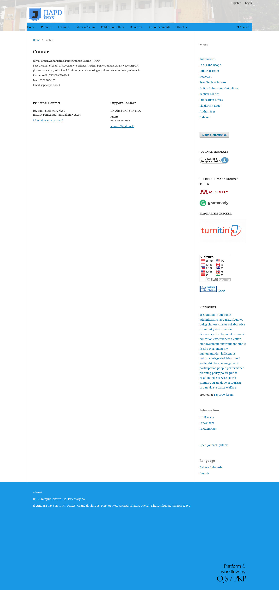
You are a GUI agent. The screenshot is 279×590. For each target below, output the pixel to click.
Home (31, 27)
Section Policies (209, 94)
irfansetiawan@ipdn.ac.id (48, 120)
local (217, 363)
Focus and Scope (210, 65)
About (180, 27)
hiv (226, 348)
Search (243, 27)
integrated (218, 358)
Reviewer (136, 27)
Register (236, 3)
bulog (203, 324)
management (229, 363)
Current (46, 27)
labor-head (233, 358)
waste (221, 387)
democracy (207, 334)
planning (205, 373)
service (222, 378)
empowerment (209, 344)
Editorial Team (85, 27)
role (214, 378)
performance (235, 368)
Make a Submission (214, 135)
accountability (209, 315)
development (223, 334)
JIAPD (221, 290)
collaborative (236, 324)
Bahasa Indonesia (211, 467)
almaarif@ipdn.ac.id (122, 126)
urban (204, 387)
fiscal (203, 348)
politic (224, 373)
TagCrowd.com (223, 394)
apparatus (226, 319)
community (207, 329)
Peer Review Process (213, 82)
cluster (222, 324)
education (206, 339)
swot (227, 382)
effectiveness (221, 339)
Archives (63, 27)
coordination (223, 329)
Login (248, 3)
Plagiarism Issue (210, 105)
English (204, 473)
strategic (217, 382)
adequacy (225, 315)
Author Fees (207, 111)
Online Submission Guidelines (219, 88)
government (215, 348)
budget (238, 319)
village (212, 387)
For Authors (207, 423)
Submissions (207, 59)
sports (232, 378)
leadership (207, 363)
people (221, 368)
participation (208, 368)
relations (205, 378)
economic (239, 334)
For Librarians (208, 428)
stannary (205, 382)
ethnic (242, 344)
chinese (213, 324)
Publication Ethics (112, 27)
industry (205, 358)
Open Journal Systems (214, 445)
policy (216, 373)
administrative (209, 319)
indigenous (228, 353)
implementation (210, 353)
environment (228, 344)
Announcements (159, 27)
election (236, 339)
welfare (231, 387)
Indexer (205, 117)
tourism (236, 382)
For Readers (207, 417)
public (233, 373)
